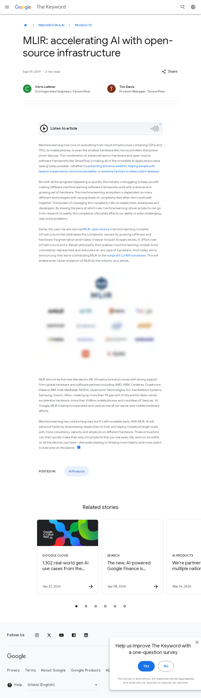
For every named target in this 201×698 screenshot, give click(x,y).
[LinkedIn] (86, 635)
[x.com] (49, 635)
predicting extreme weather (107, 166)
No (156, 673)
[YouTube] (61, 635)
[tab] (76, 606)
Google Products (85, 670)
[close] (187, 649)
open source (100, 229)
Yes (137, 673)
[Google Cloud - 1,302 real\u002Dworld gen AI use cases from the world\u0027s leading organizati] (67, 557)
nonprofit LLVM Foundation (126, 255)
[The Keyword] (25, 25)
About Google (53, 670)
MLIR (86, 229)
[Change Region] (63, 685)
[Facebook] (73, 635)
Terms (30, 670)
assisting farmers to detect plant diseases (130, 171)
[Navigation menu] (7, 7)
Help (14, 685)
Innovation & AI (51, 25)
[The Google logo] (16, 656)
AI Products (76, 471)
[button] (169, 71)
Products (83, 25)
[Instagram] (37, 635)
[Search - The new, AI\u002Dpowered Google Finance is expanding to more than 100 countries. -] (132, 557)
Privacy (13, 670)
